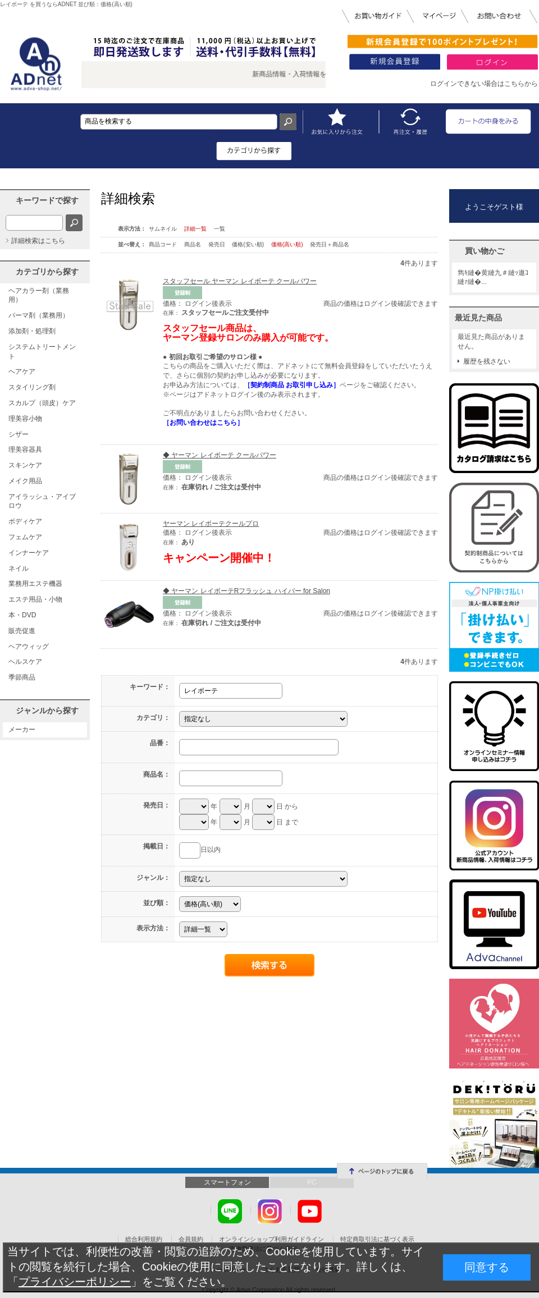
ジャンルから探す (47, 710)
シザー (18, 434)
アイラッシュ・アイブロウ (42, 501)
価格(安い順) (248, 244)
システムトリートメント (42, 351)
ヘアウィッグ (28, 646)
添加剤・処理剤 (32, 331)
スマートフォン (227, 1182)
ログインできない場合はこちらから (484, 84)
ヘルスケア (25, 662)
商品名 (193, 244)
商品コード (164, 244)
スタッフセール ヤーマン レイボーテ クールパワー (240, 281)
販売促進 (21, 631)
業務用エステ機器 (35, 584)
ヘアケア (21, 371)
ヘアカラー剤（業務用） (38, 295)
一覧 (219, 229)
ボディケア (25, 521)
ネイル (18, 568)
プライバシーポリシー (75, 1282)
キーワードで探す (47, 200)
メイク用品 (25, 481)
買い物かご (484, 250)
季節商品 (21, 677)
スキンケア (25, 465)
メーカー (21, 729)
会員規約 (191, 1239)
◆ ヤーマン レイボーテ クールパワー (219, 455)
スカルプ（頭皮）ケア (42, 403)
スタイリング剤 (32, 387)
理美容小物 (25, 419)
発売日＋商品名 (329, 244)
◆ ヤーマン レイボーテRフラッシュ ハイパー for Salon (246, 591)
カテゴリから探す (47, 271)
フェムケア (25, 537)
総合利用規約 (143, 1239)
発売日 (217, 244)
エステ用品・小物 (35, 599)
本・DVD (22, 615)
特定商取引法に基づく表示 (377, 1239)
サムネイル (163, 229)
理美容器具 (25, 449)
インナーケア (28, 553)
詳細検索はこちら (38, 241)
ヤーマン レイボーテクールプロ (211, 524)
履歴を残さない (486, 361)
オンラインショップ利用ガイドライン (271, 1239)
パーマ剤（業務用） (38, 315)
